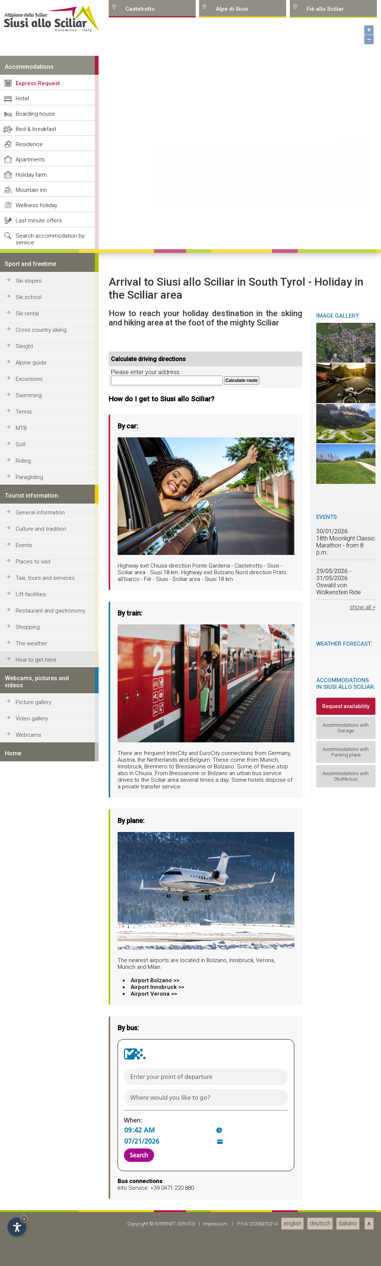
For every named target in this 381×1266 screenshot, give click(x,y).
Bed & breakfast (36, 889)
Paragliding (29, 1237)
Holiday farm (31, 934)
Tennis (24, 1171)
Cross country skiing (41, 1089)
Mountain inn (31, 950)
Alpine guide (31, 1122)
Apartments (30, 919)
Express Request (38, 843)
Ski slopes (29, 1040)
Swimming (29, 1155)
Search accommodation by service (50, 999)
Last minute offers (39, 980)
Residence (29, 904)
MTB (21, 1188)
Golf (21, 1204)
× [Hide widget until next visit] (24, 1219)
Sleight (24, 1106)
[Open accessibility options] (16, 1227)
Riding (23, 1220)
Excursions (29, 1138)
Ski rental (27, 1073)
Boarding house (35, 873)
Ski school (29, 1057)
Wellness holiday (36, 965)
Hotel (22, 858)
